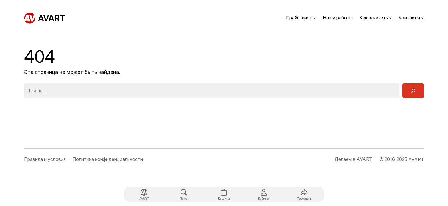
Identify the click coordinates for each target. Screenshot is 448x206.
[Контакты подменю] (422, 18)
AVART (51, 18)
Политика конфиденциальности (108, 159)
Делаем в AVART (353, 159)
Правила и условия (45, 159)
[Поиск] (413, 90)
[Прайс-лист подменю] (314, 18)
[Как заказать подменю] (390, 18)
